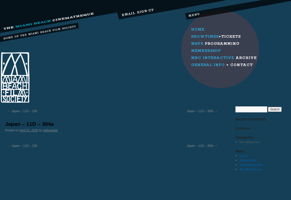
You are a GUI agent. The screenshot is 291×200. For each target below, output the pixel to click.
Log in (243, 155)
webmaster (50, 130)
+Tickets (216, 36)
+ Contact (222, 65)
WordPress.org (250, 169)
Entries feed (247, 160)
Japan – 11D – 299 (22, 111)
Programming (215, 44)
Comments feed (251, 165)
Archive (224, 58)
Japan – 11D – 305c (202, 111)
